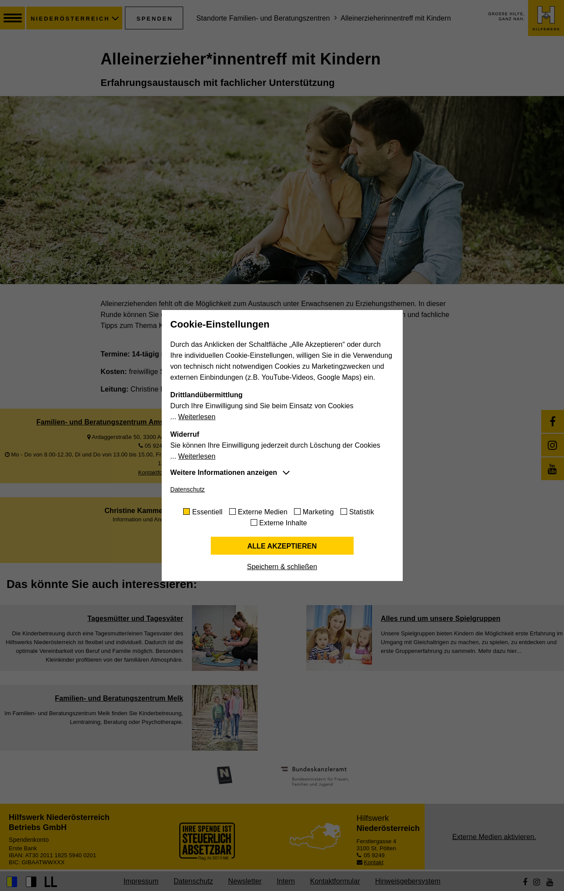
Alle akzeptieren (282, 546)
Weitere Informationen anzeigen (223, 472)
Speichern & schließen (282, 566)
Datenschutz (187, 489)
